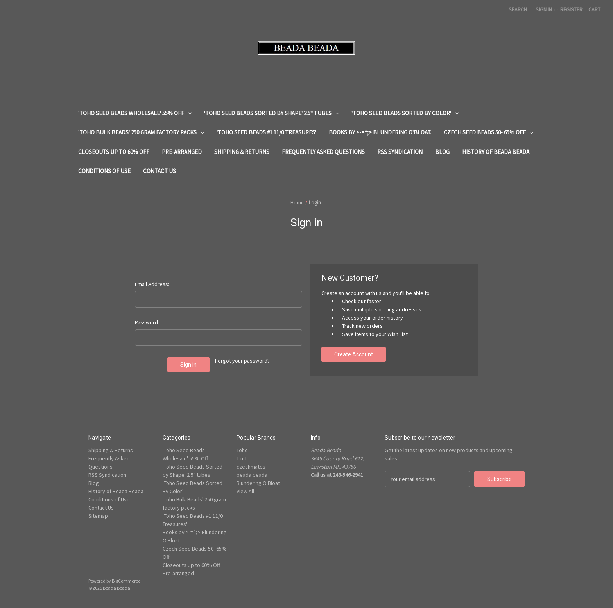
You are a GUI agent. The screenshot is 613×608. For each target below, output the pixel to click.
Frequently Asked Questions (323, 152)
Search (518, 9)
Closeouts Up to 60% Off (113, 152)
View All (245, 491)
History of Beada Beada (495, 152)
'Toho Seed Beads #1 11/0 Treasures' (266, 132)
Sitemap (98, 515)
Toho (242, 450)
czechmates (251, 466)
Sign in (544, 9)
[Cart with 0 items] (594, 9)
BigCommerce (126, 581)
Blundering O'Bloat (258, 482)
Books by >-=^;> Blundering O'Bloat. (380, 132)
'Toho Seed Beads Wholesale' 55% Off (135, 113)
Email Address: (152, 284)
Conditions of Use (104, 171)
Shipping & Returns (241, 152)
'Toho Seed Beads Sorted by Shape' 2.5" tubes (271, 113)
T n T (242, 458)
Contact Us (159, 171)
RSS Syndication (400, 152)
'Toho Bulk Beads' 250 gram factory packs (141, 132)
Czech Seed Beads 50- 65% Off (488, 132)
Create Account (353, 354)
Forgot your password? (242, 360)
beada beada (252, 474)
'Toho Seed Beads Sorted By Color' (405, 113)
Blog (442, 152)
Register (571, 9)
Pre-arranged (182, 152)
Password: (147, 322)
